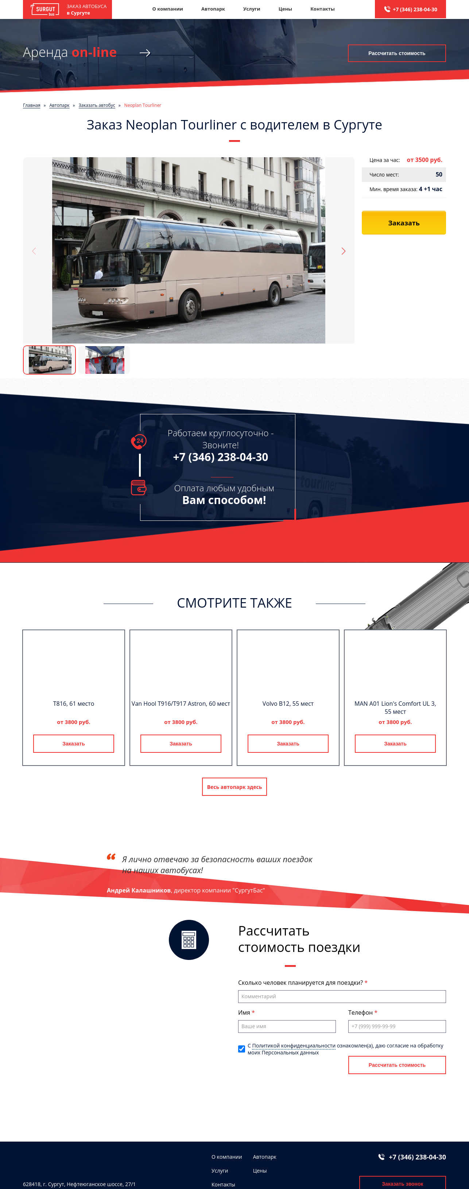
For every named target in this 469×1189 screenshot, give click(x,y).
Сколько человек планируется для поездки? (301, 983)
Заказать (73, 744)
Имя (245, 1012)
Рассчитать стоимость (396, 53)
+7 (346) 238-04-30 (415, 9)
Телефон (361, 1012)
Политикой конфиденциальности (294, 1045)
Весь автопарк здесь (234, 786)
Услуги (251, 8)
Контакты (322, 8)
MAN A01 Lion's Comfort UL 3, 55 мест (395, 708)
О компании (167, 8)
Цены (285, 8)
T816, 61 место (73, 704)
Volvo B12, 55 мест (288, 704)
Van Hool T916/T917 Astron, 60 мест (181, 704)
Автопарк (213, 8)
